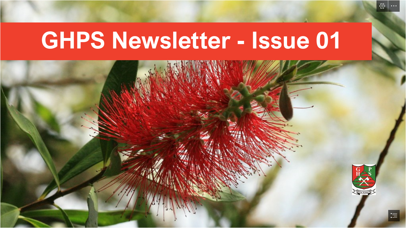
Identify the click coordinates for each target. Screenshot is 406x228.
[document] (203, 114)
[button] (382, 6)
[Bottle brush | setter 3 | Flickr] (203, 114)
